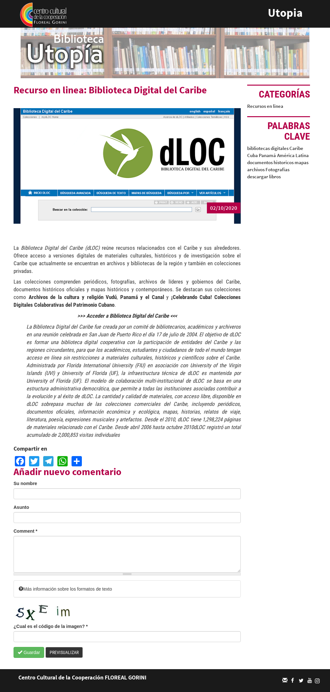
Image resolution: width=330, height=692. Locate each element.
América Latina (293, 155)
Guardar (29, 652)
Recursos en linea (265, 106)
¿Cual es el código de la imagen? (51, 626)
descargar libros (264, 176)
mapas (301, 162)
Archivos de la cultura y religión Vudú (73, 297)
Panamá (267, 155)
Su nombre (25, 483)
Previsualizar (64, 652)
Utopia (285, 12)
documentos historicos (270, 162)
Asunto (21, 507)
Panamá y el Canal (142, 297)
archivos (256, 169)
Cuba (252, 155)
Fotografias (277, 169)
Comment (25, 531)
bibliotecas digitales (267, 148)
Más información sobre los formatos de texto (65, 589)
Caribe (296, 148)
